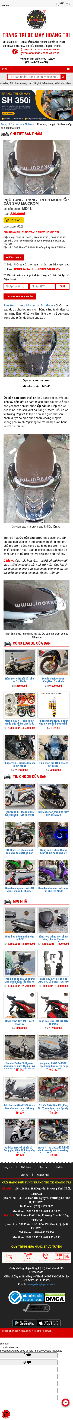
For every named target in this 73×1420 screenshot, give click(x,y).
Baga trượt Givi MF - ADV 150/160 (19, 1022)
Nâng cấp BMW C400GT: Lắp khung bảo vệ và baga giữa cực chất (53, 1065)
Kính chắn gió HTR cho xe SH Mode (53, 764)
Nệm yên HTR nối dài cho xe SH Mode (19, 680)
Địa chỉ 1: (8, 1188)
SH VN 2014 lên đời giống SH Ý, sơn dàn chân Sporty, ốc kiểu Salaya (53, 1108)
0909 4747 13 (24, 269)
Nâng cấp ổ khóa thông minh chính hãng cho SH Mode (53, 852)
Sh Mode (29, 124)
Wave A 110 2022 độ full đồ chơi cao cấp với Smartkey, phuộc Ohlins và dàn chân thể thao (53, 1152)
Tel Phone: (26, 1206)
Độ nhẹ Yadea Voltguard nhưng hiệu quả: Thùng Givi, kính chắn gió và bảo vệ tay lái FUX (20, 1067)
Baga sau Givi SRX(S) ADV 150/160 (53, 1022)
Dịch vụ (43, 1167)
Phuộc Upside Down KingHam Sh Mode (53, 680)
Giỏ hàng (65, 3)
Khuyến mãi (43, 1174)
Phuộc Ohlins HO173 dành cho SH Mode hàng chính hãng (53, 723)
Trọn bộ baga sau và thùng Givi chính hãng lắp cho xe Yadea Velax (19, 981)
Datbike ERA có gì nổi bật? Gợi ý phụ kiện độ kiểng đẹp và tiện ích (19, 1150)
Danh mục (5, 6)
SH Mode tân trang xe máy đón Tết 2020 (53, 813)
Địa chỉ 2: (9, 1215)
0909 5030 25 (49, 269)
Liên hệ (24, 1174)
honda (18, 124)
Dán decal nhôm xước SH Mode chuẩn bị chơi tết (19, 889)
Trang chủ (7, 124)
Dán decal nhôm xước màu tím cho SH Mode (53, 889)
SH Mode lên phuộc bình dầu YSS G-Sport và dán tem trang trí (19, 852)
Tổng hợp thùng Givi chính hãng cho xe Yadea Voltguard (53, 939)
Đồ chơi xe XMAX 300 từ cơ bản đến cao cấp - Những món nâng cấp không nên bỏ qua (19, 1110)
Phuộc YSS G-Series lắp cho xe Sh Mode (20, 764)
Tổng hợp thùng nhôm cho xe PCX (19, 938)
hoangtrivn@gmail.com (41, 1284)
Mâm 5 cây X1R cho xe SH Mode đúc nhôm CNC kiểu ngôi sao (19, 723)
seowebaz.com (23, 1330)
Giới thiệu (26, 1167)
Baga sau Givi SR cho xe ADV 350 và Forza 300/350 (53, 980)
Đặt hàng (16, 220)
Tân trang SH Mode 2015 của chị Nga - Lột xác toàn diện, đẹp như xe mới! (19, 814)
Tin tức (59, 1167)
